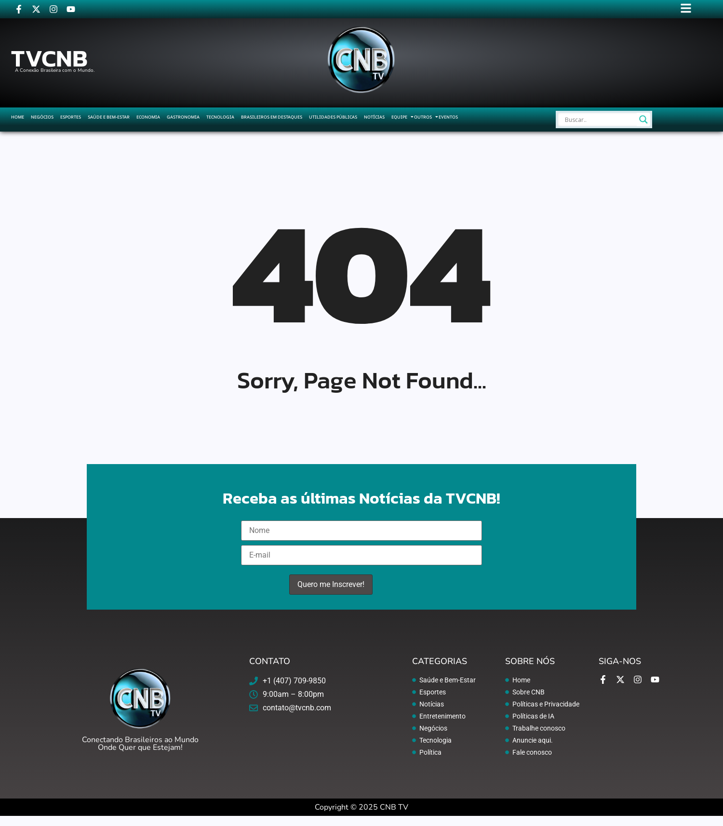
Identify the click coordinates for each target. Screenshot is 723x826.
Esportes (70, 117)
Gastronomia (183, 117)
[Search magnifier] (643, 119)
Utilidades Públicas (333, 117)
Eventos (448, 117)
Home (17, 117)
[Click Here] (686, 9)
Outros (423, 117)
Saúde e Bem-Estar (109, 117)
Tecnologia (220, 117)
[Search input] (599, 119)
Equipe (399, 117)
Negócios (42, 117)
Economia (148, 117)
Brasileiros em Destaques (271, 117)
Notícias (374, 117)
